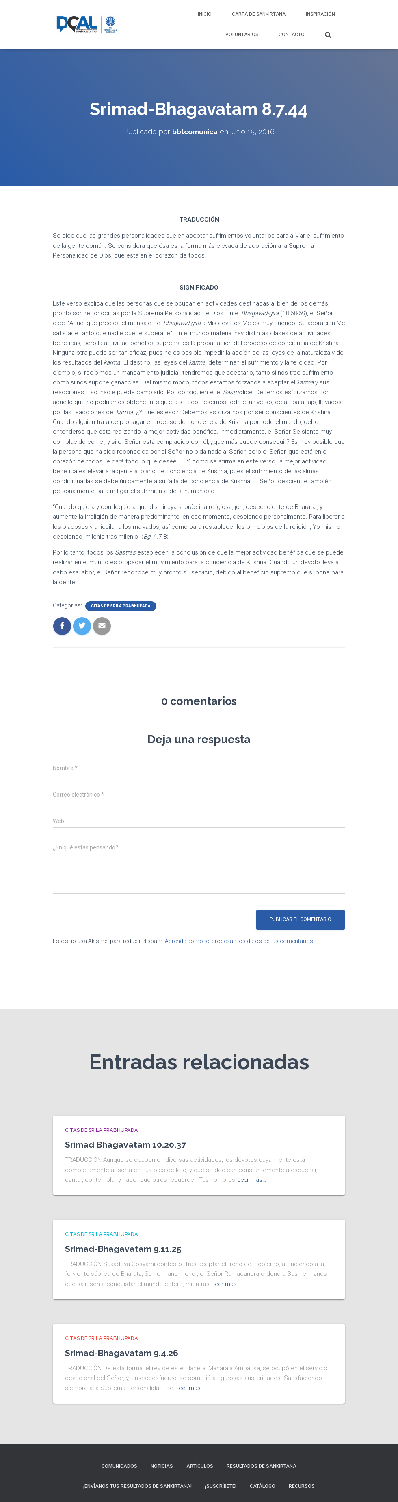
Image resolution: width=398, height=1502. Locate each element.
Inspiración (320, 14)
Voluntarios (241, 34)
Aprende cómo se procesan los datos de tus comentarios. (239, 940)
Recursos (302, 1484)
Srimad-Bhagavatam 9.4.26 (124, 1351)
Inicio (205, 14)
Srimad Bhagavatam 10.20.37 (127, 1144)
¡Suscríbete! (220, 1484)
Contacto (292, 34)
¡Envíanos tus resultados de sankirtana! (137, 1484)
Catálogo (262, 1484)
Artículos (199, 1464)
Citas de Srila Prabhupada (121, 606)
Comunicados (119, 1464)
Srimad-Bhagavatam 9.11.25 (125, 1247)
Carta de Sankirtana (259, 14)
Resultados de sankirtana (261, 1464)
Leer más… (252, 1179)
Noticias (162, 1464)
